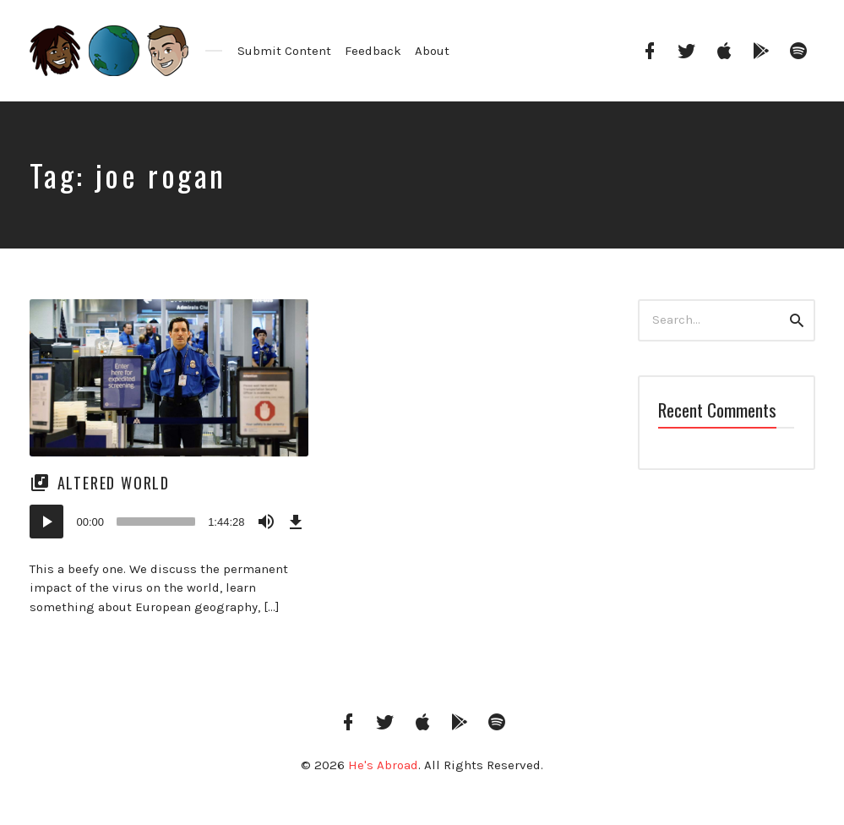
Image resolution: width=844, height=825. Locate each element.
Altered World (113, 483)
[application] (169, 521)
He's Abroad (383, 765)
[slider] (156, 521)
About (432, 50)
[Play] (46, 521)
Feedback (373, 50)
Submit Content (284, 50)
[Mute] (266, 521)
